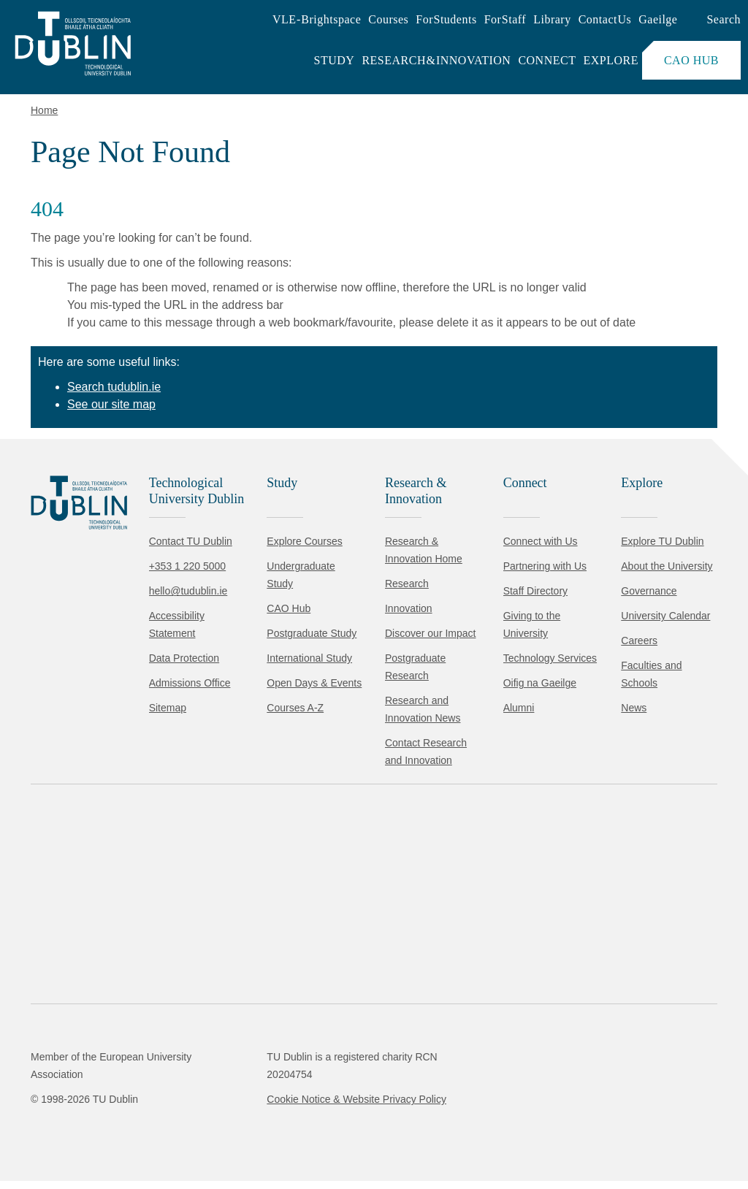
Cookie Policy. (307, 1088)
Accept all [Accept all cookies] (76, 1134)
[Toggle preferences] (316, 1134)
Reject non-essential (198, 1134)
